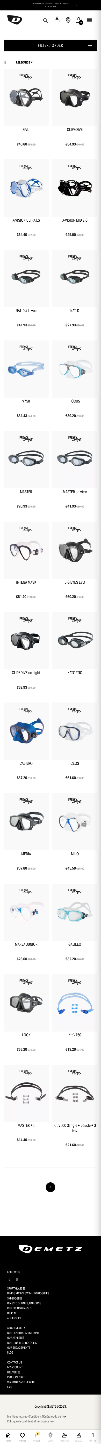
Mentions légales (17, 1416)
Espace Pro (47, 1421)
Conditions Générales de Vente (47, 1416)
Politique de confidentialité (23, 1421)
